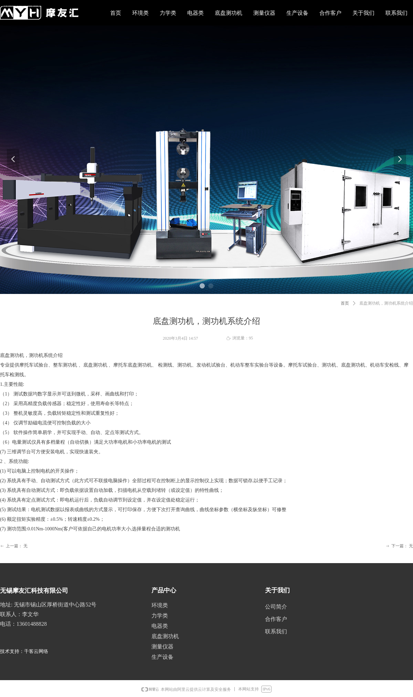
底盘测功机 (165, 636)
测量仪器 (162, 647)
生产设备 (162, 657)
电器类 (159, 626)
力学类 (159, 616)
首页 (345, 303)
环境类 (159, 605)
